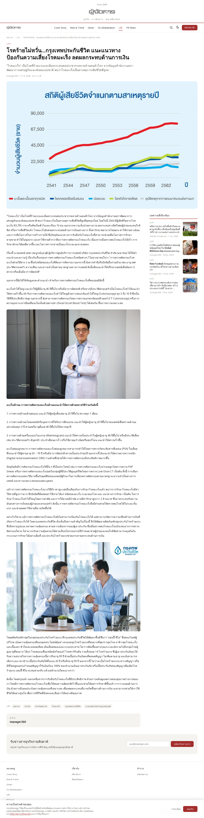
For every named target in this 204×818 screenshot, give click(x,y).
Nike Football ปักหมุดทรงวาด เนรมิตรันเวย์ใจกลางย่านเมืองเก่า (164, 267)
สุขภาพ (16, 706)
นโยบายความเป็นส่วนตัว (20, 814)
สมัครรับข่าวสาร (182, 744)
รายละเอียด (176, 809)
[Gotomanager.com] (102, 11)
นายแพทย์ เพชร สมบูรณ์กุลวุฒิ (98, 706)
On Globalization (106, 27)
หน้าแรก (10, 37)
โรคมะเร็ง (56, 706)
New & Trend (77, 27)
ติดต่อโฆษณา (77, 779)
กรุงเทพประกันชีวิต (72, 706)
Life (121, 27)
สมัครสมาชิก (189, 27)
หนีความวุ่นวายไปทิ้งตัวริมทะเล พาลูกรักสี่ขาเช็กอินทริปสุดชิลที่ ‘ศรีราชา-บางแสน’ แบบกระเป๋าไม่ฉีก (165, 229)
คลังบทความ (142, 774)
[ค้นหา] (171, 27)
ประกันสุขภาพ (41, 706)
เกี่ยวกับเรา (76, 774)
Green (91, 27)
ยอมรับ (190, 808)
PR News (131, 27)
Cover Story (60, 27)
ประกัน (27, 706)
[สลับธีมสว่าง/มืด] (177, 27)
